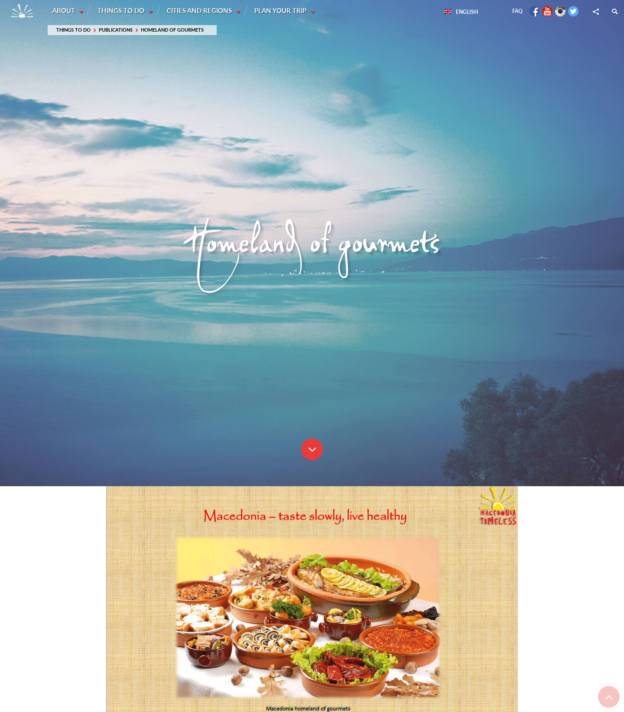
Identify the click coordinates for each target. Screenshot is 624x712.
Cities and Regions (201, 11)
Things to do (122, 11)
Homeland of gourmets (172, 30)
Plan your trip (283, 11)
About (64, 11)
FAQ (517, 11)
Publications (116, 30)
